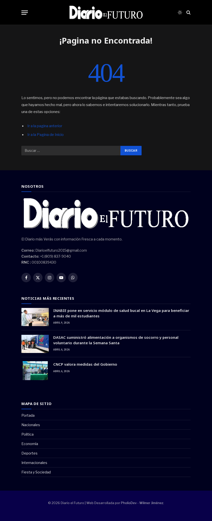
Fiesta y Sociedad (36, 472)
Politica (27, 434)
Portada (28, 415)
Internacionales (34, 463)
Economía (29, 444)
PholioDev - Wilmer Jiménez (142, 503)
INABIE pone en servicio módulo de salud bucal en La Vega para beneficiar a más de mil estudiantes (121, 313)
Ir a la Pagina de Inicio (45, 134)
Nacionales (30, 425)
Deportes (29, 453)
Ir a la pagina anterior (44, 126)
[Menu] (24, 12)
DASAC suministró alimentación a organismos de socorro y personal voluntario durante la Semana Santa (115, 340)
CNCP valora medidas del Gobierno (85, 364)
